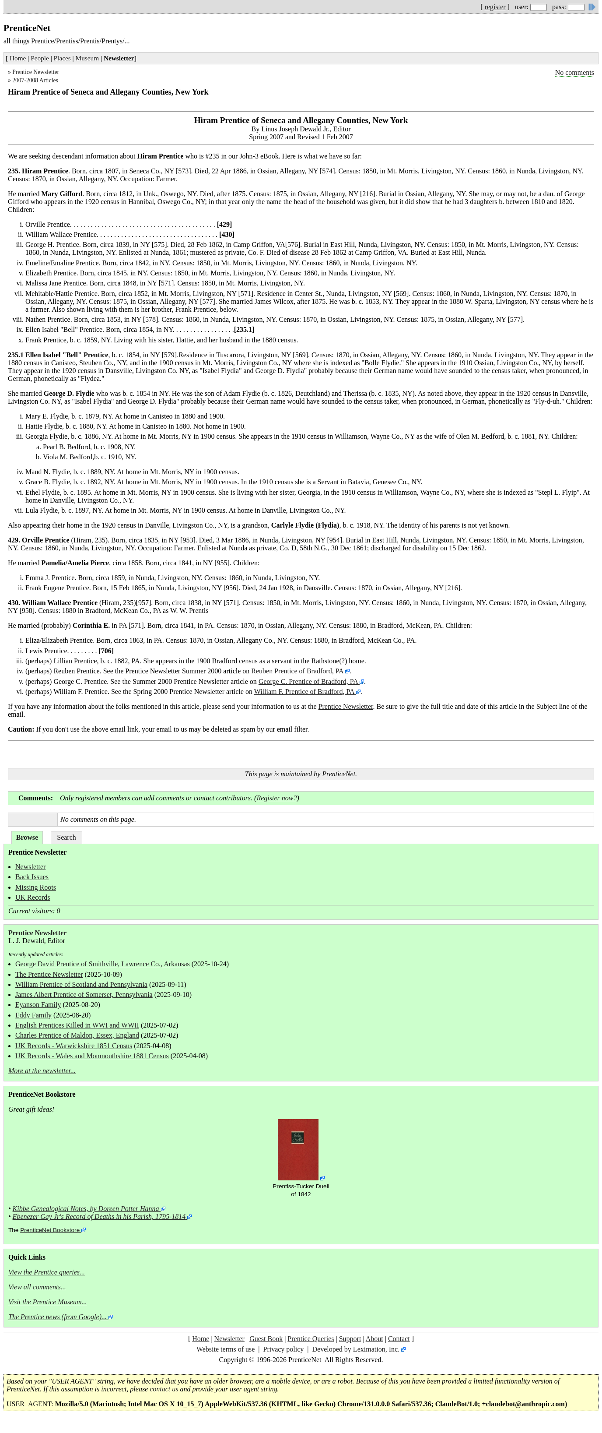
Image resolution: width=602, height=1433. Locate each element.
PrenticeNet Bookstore (50, 1230)
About (374, 1338)
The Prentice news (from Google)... (57, 1316)
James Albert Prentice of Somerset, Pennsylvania (84, 994)
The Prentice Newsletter (49, 974)
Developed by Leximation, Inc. (356, 1349)
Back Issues (32, 876)
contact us (164, 1389)
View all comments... (37, 1287)
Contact (399, 1338)
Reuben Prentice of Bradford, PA (298, 671)
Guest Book (266, 1338)
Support (350, 1338)
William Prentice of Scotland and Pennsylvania (81, 984)
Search (66, 837)
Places (62, 58)
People (40, 58)
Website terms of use (225, 1349)
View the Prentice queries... (46, 1272)
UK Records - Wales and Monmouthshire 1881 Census (92, 1056)
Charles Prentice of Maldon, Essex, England (77, 1035)
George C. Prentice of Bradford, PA (308, 681)
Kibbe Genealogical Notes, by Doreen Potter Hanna (86, 1208)
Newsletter (30, 866)
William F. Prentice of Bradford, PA (304, 691)
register (495, 7)
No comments (574, 72)
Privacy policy (283, 1349)
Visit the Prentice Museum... (47, 1302)
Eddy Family (33, 1015)
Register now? (276, 798)
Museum (87, 58)
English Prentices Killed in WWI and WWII (77, 1025)
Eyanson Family (38, 1004)
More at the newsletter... (42, 1070)
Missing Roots (35, 887)
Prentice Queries (310, 1338)
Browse (27, 837)
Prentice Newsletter (35, 72)
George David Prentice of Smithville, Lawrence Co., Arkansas (102, 964)
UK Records (32, 897)
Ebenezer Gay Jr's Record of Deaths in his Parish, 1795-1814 (99, 1216)
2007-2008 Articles (35, 80)
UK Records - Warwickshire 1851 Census (73, 1045)
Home (18, 58)
